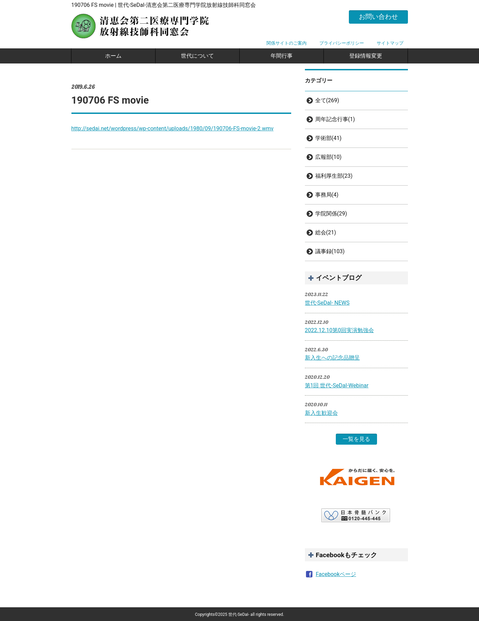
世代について (197, 55)
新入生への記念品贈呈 (332, 357)
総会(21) (325, 232)
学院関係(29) (331, 213)
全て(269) (327, 100)
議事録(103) (330, 251)
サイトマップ (390, 43)
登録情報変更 (365, 55)
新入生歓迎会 (321, 413)
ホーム (113, 55)
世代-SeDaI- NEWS (327, 303)
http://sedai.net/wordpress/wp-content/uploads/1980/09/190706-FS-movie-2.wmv (172, 128)
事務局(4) (327, 194)
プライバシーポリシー (341, 43)
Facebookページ (336, 574)
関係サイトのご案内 (286, 43)
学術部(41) (328, 138)
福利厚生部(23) (334, 176)
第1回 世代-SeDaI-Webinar (337, 385)
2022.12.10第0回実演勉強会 (339, 330)
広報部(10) (328, 157)
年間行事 (282, 55)
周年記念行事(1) (335, 119)
